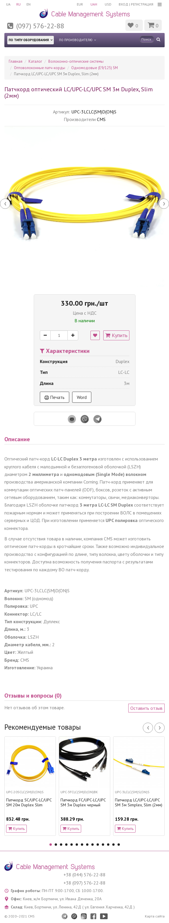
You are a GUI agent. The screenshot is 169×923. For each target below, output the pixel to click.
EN (28, 4)
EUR (80, 4)
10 (98, 844)
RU (18, 4)
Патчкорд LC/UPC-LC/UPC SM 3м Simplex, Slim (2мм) (138, 803)
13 (113, 844)
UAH (93, 4)
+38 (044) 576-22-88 (84, 875)
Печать (55, 397)
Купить (116, 335)
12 (108, 844)
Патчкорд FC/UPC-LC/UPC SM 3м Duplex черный (83, 803)
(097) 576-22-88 (40, 25)
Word (82, 397)
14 (119, 844)
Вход (123, 4)
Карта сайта (155, 916)
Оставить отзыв (146, 708)
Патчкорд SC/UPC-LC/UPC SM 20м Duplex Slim (28, 803)
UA (8, 4)
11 (103, 844)
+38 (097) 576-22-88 (84, 883)
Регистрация (142, 4)
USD (108, 4)
